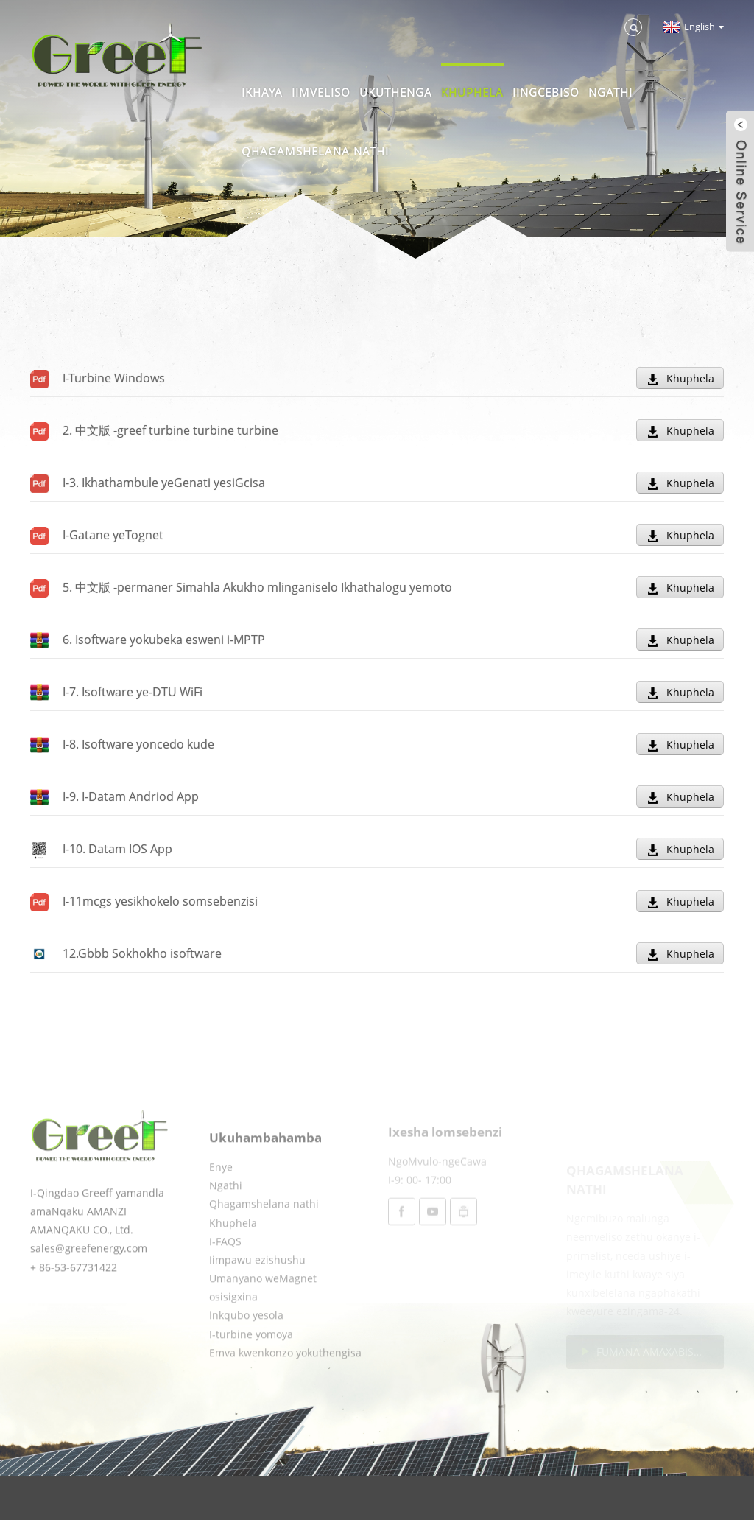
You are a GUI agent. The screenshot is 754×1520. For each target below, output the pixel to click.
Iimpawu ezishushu (257, 1302)
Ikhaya (262, 92)
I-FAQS (225, 1283)
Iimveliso (321, 92)
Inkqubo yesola (246, 1358)
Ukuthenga (395, 92)
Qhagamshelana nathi (315, 151)
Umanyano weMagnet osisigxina (263, 1329)
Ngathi (610, 92)
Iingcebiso (545, 92)
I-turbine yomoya (251, 1376)
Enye (221, 1209)
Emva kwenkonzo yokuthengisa (285, 1394)
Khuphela (472, 92)
